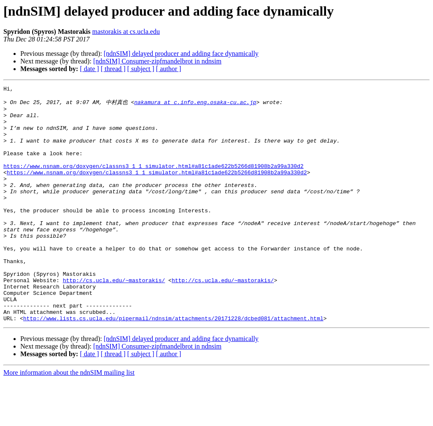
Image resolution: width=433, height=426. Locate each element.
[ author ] (168, 68)
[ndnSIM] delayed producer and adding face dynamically (181, 53)
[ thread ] (113, 68)
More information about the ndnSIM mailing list (68, 418)
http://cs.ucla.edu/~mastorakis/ (114, 318)
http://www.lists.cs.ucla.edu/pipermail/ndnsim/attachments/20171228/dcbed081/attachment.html (173, 364)
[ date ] (89, 68)
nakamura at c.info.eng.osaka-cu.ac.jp (195, 105)
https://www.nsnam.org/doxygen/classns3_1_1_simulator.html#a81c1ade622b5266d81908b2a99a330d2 (153, 181)
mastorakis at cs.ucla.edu (126, 31)
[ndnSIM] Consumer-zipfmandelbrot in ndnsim (157, 61)
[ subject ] (140, 68)
